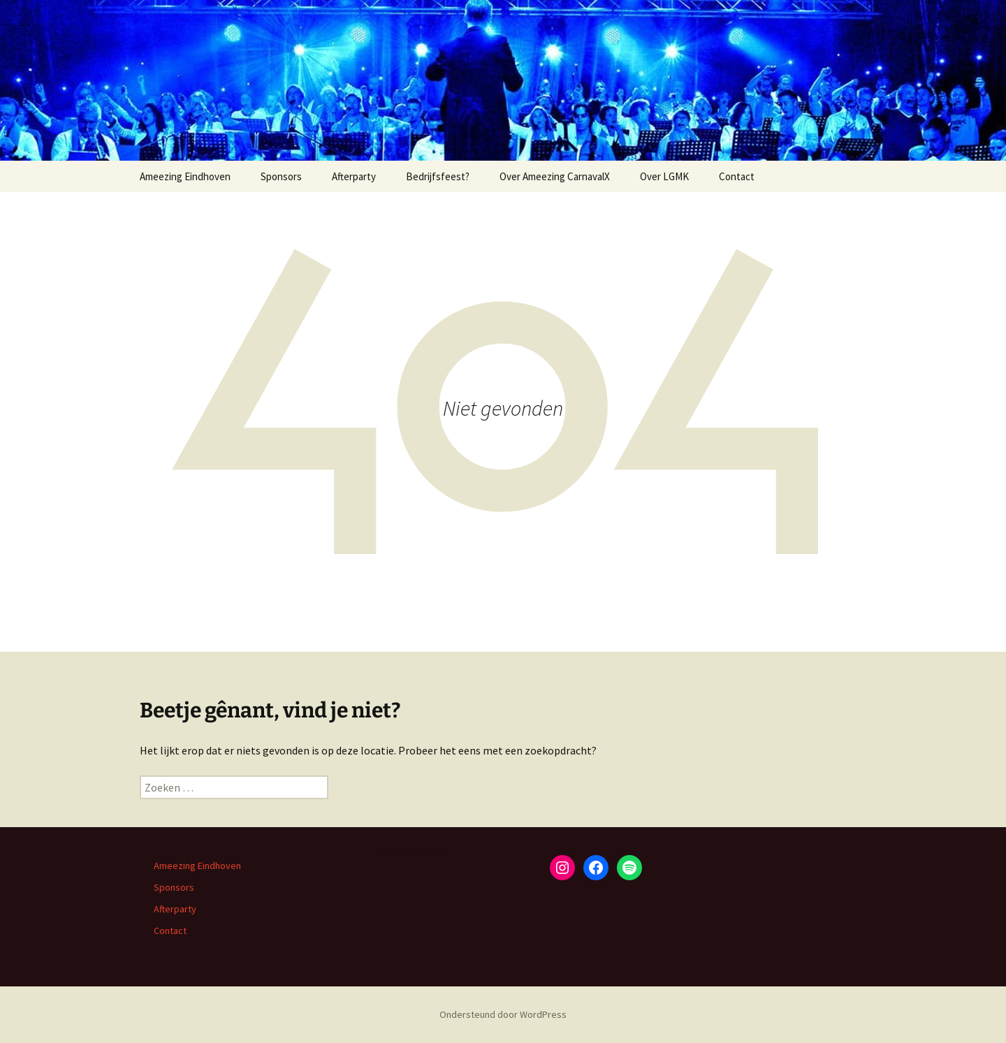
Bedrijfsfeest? (437, 176)
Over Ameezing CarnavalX (555, 176)
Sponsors (281, 176)
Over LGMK (664, 176)
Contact (736, 176)
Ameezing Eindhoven (185, 176)
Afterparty (354, 176)
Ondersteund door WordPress (503, 1014)
